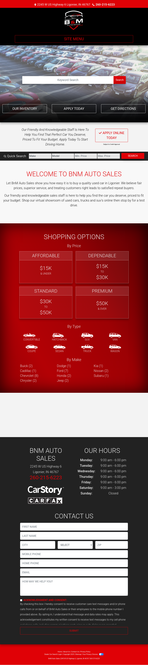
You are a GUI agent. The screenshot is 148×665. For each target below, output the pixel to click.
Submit (74, 630)
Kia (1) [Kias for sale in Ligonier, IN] (98, 366)
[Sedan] (59, 348)
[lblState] (75, 545)
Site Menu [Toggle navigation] (74, 39)
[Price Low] (85, 156)
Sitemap (78, 654)
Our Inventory (24, 109)
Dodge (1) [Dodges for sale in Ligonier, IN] (64, 366)
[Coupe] (32, 348)
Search (120, 79)
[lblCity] (37, 545)
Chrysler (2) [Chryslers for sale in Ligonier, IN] (28, 381)
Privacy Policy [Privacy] (85, 652)
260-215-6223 (105, 4)
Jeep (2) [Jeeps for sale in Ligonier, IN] (63, 381)
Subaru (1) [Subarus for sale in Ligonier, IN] (101, 376)
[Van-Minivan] (115, 337)
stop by (126, 200)
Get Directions (123, 109)
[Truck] (87, 348)
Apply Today (74, 109)
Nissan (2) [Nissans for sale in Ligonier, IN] (101, 371)
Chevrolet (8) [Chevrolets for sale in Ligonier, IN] (29, 376)
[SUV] (87, 337)
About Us (66, 652)
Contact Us (75, 652)
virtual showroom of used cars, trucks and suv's (69, 200)
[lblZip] (111, 545)
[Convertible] (31, 337)
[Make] (40, 156)
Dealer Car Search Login (53, 654)
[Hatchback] (59, 337)
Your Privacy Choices (93, 654)
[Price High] (108, 156)
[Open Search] (68, 80)
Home (60, 652)
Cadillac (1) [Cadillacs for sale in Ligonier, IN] (28, 371)
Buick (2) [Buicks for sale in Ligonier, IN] (26, 366)
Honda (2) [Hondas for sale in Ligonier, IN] (64, 376)
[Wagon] (115, 348)
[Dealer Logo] (74, 20)
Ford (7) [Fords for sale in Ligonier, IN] (62, 371)
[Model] (63, 156)
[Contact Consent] (21, 600)
